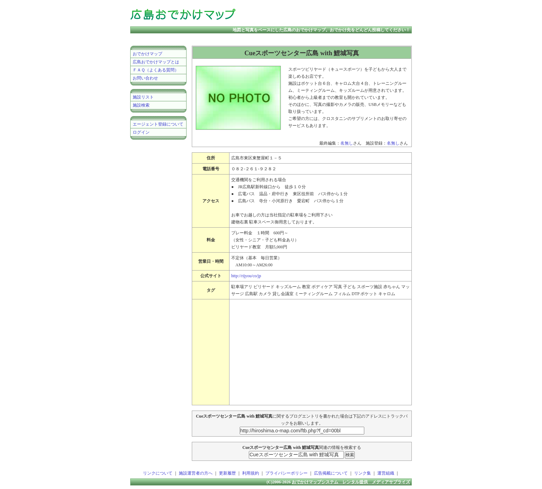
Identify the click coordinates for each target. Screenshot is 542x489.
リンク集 (362, 473)
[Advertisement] (328, 14)
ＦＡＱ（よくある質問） (156, 70)
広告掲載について (331, 473)
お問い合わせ (145, 78)
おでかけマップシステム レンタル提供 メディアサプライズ (351, 482)
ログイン (141, 132)
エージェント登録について (158, 124)
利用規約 (250, 473)
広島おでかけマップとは (156, 61)
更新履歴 (227, 473)
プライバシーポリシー (286, 473)
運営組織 (385, 473)
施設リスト (143, 97)
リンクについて (157, 473)
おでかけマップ (147, 53)
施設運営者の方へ (196, 473)
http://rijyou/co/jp (246, 275)
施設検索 (141, 105)
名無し (346, 143)
